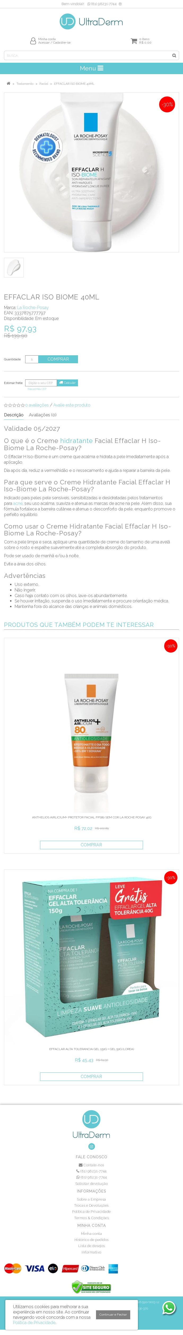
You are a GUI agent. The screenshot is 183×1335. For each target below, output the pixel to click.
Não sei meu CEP (37, 388)
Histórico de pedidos (92, 1240)
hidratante (76, 441)
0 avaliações (37, 405)
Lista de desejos (91, 1246)
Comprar (58, 359)
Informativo (91, 1252)
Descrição (14, 414)
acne (18, 503)
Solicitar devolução (91, 1184)
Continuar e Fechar (113, 1314)
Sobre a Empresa (91, 1199)
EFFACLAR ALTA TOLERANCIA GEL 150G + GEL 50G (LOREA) (91, 1049)
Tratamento (24, 84)
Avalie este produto (71, 405)
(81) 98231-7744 (102, 4)
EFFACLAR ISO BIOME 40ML (74, 84)
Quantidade (12, 359)
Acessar (44, 42)
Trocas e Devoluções (91, 1205)
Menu (91, 68)
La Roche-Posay (33, 307)
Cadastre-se (62, 42)
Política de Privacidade (91, 1212)
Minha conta (91, 1234)
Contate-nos (91, 1165)
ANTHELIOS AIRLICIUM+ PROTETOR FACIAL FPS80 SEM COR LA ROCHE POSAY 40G (91, 817)
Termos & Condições (91, 1218)
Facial (44, 84)
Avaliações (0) (42, 414)
